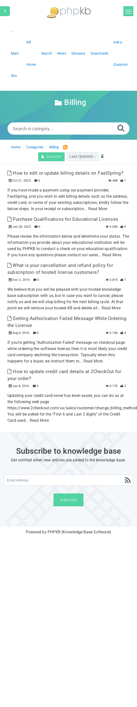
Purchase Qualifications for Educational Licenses (62, 219)
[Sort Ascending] (101, 156)
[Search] (121, 128)
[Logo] (68, 12)
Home (16, 147)
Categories (34, 147)
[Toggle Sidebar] (5, 11)
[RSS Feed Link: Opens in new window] (64, 147)
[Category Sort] (83, 156)
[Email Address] (68, 480)
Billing (54, 147)
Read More (98, 208)
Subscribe (51, 157)
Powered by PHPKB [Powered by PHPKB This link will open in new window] (43, 532)
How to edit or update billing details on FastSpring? (65, 173)
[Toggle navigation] (128, 11)
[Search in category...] (68, 128)
